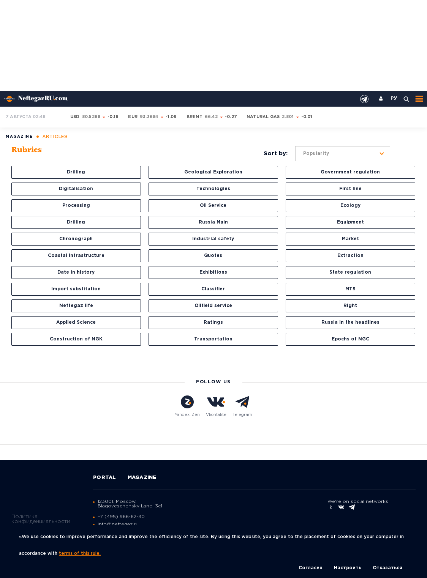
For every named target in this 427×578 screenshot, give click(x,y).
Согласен (311, 568)
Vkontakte (216, 406)
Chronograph (76, 239)
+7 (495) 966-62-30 (121, 517)
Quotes (213, 256)
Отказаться (387, 568)
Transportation (213, 339)
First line (350, 189)
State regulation (350, 272)
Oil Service (213, 205)
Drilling (76, 172)
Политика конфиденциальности (40, 519)
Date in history (76, 272)
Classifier (213, 289)
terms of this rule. (80, 553)
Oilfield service (213, 306)
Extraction (350, 256)
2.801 (288, 117)
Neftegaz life (76, 306)
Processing (76, 205)
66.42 (211, 117)
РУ (394, 98)
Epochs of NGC (350, 339)
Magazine (142, 478)
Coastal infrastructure (76, 256)
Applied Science (76, 322)
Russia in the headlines (350, 322)
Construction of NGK (76, 339)
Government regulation (350, 172)
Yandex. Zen (187, 406)
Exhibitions (213, 272)
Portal (104, 478)
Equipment (350, 222)
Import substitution (76, 289)
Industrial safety (213, 239)
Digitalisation (76, 189)
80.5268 (91, 117)
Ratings (213, 322)
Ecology (350, 205)
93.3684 (149, 117)
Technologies (213, 189)
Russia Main (213, 222)
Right (350, 306)
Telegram (242, 406)
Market (350, 239)
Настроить (347, 568)
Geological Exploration (213, 172)
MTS (350, 289)
